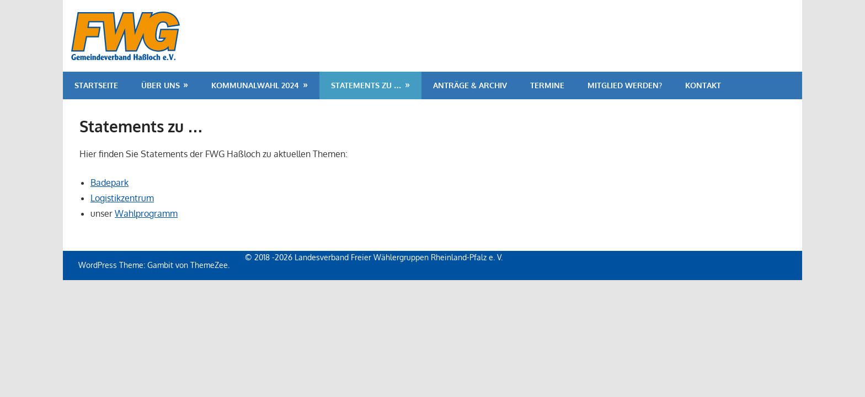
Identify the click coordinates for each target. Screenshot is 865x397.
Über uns (160, 85)
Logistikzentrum (122, 197)
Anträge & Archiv (470, 85)
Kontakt (703, 85)
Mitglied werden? (625, 85)
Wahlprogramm (146, 213)
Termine (547, 85)
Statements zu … (366, 85)
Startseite (96, 85)
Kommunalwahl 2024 (255, 85)
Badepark (109, 182)
